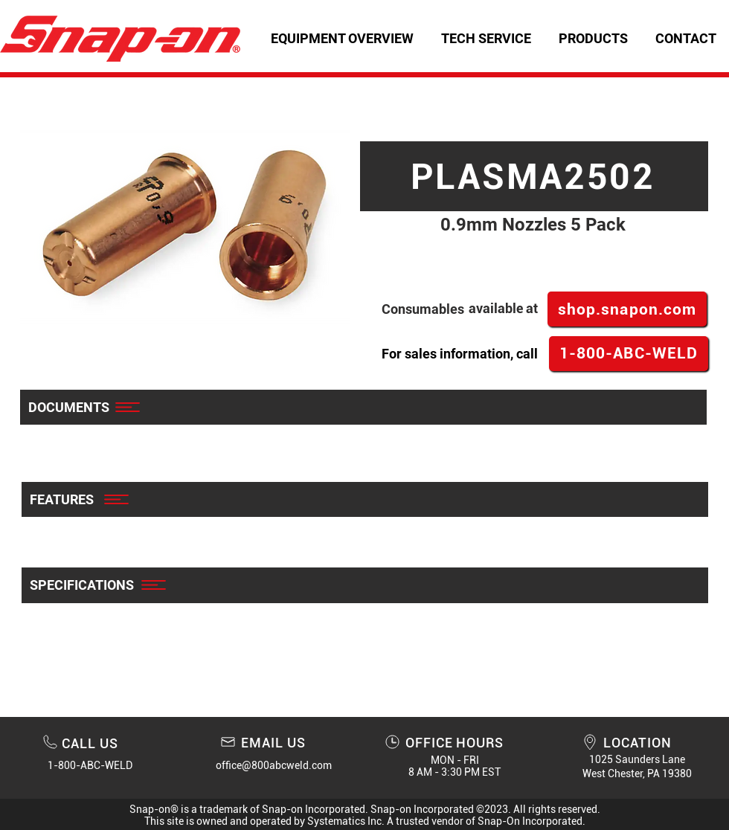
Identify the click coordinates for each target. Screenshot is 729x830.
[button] (486, 38)
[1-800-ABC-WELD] (628, 353)
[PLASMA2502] (534, 176)
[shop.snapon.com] (627, 309)
